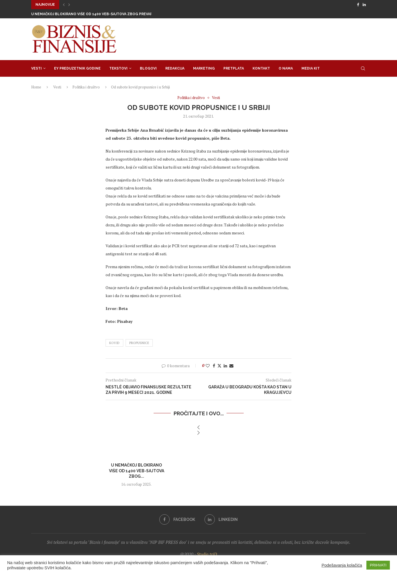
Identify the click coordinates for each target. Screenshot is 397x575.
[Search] (363, 68)
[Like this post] (208, 365)
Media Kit (310, 68)
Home (36, 87)
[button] (63, 4)
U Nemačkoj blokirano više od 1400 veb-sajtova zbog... (136, 471)
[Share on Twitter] (219, 365)
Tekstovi (118, 68)
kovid (114, 343)
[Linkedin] (364, 4)
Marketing (204, 68)
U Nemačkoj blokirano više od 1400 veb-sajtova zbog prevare (93, 14)
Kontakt (261, 68)
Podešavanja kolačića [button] (341, 565)
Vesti (36, 68)
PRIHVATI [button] (378, 565)
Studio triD (207, 554)
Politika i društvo (86, 87)
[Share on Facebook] (214, 365)
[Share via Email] (231, 365)
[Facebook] (358, 4)
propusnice (139, 343)
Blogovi (148, 68)
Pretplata (233, 68)
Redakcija (174, 68)
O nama (286, 68)
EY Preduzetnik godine (77, 68)
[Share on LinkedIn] (225, 365)
